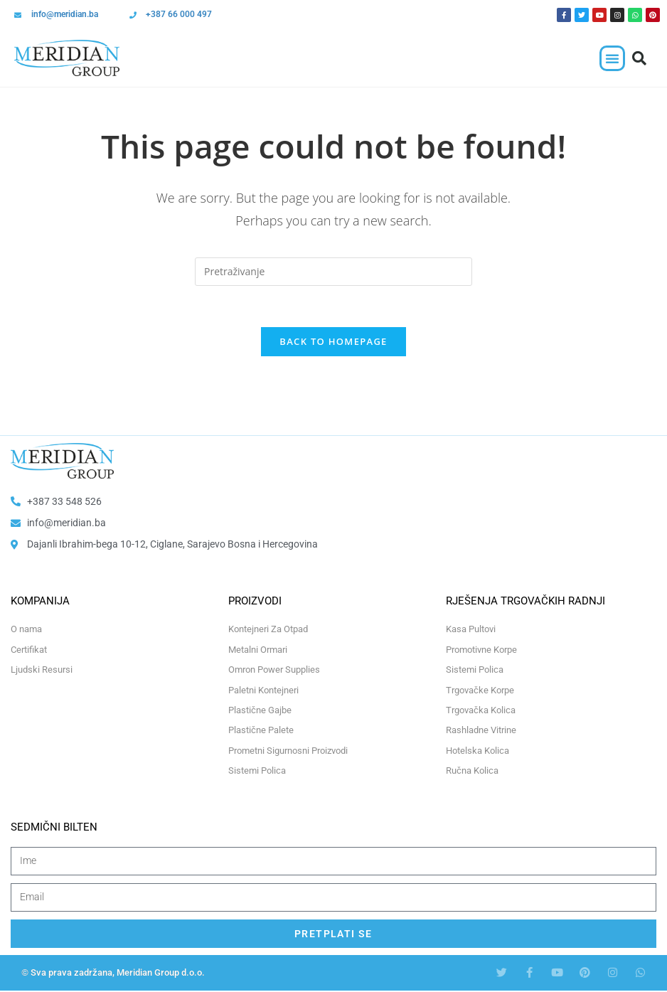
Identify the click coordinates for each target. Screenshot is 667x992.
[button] (612, 58)
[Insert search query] (333, 271)
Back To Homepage (333, 343)
